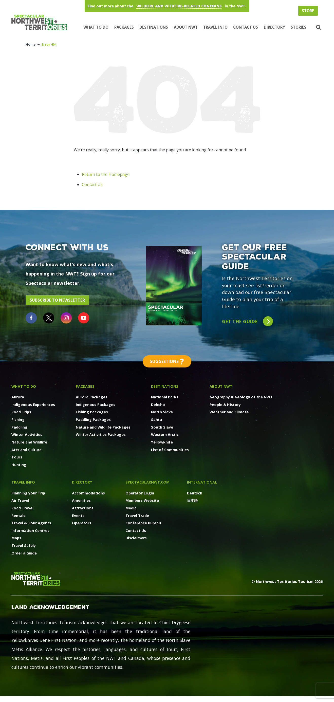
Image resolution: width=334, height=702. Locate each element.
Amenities (81, 500)
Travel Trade (137, 515)
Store (308, 10)
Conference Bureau (143, 523)
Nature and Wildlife (29, 442)
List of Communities (170, 449)
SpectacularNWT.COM (147, 482)
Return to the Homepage (105, 174)
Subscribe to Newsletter (57, 300)
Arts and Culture (26, 449)
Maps (16, 537)
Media (131, 508)
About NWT (186, 27)
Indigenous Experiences (33, 404)
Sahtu (156, 419)
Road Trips (21, 412)
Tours (16, 457)
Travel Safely (23, 545)
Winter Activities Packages (101, 434)
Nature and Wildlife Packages (103, 427)
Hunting (18, 464)
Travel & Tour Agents (31, 523)
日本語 (192, 500)
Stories (298, 27)
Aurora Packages (91, 397)
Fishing (18, 419)
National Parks (164, 397)
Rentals (18, 515)
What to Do (95, 27)
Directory (274, 27)
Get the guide (247, 321)
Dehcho (158, 404)
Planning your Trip (28, 493)
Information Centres (30, 530)
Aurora (17, 397)
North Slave (162, 412)
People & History (225, 404)
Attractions (83, 508)
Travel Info (215, 27)
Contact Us (245, 27)
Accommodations (88, 493)
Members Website (142, 500)
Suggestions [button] (167, 361)
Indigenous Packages (95, 404)
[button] (318, 27)
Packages (124, 27)
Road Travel (22, 508)
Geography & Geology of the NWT (241, 397)
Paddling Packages (93, 419)
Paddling (19, 427)
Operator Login (139, 493)
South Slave (162, 427)
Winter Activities (26, 434)
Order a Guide (24, 553)
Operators (81, 523)
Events (78, 515)
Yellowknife (162, 442)
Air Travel (20, 500)
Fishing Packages (92, 412)
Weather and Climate (229, 412)
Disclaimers (136, 537)
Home (30, 44)
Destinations (153, 27)
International (202, 482)
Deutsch (194, 493)
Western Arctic (165, 434)
